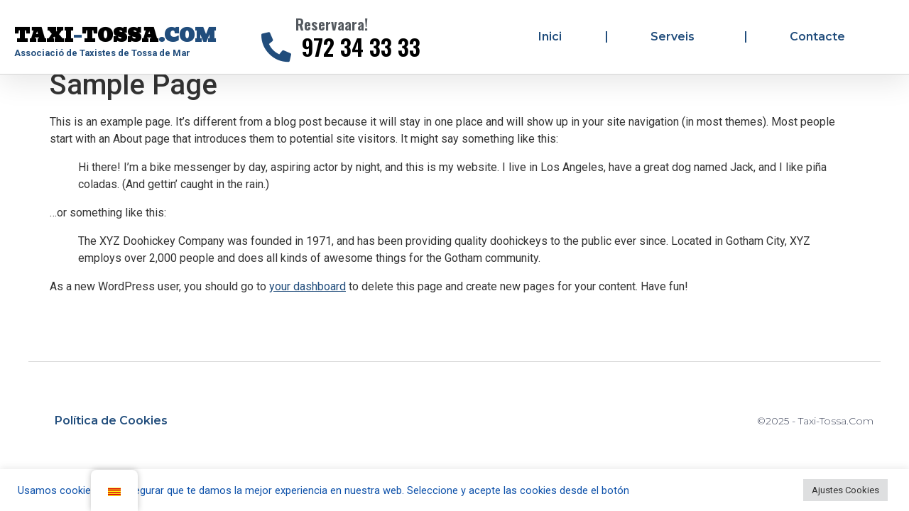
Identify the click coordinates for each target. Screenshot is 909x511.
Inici (550, 36)
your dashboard (307, 298)
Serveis (676, 37)
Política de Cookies (111, 432)
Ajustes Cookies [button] (845, 490)
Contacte (817, 36)
